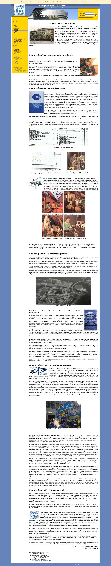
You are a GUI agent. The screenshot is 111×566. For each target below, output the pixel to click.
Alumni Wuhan (17, 50)
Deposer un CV (17, 57)
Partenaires (16, 42)
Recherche (16, 63)
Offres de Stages (17, 53)
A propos (16, 29)
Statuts (15, 31)
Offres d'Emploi (17, 52)
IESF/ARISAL (16, 48)
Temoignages (16, 56)
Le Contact (16, 59)
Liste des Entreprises (18, 67)
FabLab (15, 26)
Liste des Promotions (18, 64)
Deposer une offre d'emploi (19, 38)
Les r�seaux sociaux (18, 58)
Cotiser (15, 46)
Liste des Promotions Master (19, 66)
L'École (15, 25)
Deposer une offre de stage (19, 39)
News (15, 24)
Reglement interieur (18, 32)
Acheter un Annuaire (18, 41)
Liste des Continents (18, 68)
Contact (15, 35)
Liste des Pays (17, 69)
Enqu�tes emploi (17, 51)
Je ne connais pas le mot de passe (85, 17)
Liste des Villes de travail (19, 71)
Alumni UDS (16, 49)
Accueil (15, 22)
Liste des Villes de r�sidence (20, 70)
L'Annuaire (16, 62)
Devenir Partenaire (17, 43)
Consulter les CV (17, 40)
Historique (16, 30)
